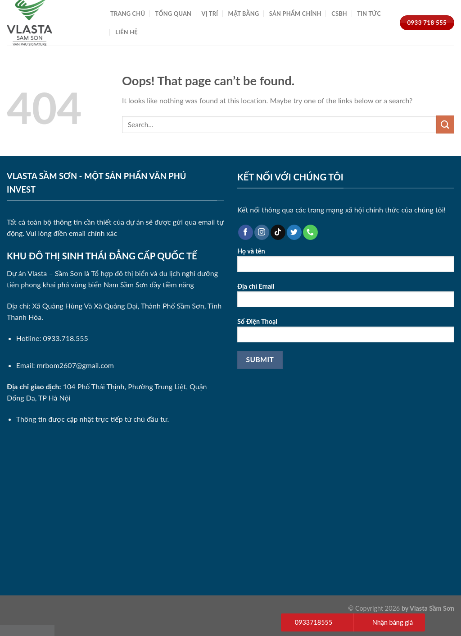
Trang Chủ (127, 13)
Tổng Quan (173, 13)
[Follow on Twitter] (294, 232)
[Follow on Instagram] (261, 232)
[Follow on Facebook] (245, 232)
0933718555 (313, 622)
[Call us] (310, 232)
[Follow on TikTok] (278, 232)
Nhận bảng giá (392, 622)
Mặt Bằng (243, 13)
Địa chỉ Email (345, 297)
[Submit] (445, 124)
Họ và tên (345, 262)
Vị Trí (210, 13)
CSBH (339, 13)
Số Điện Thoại (345, 333)
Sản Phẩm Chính (295, 13)
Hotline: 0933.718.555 (52, 338)
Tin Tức (369, 13)
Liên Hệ (126, 32)
